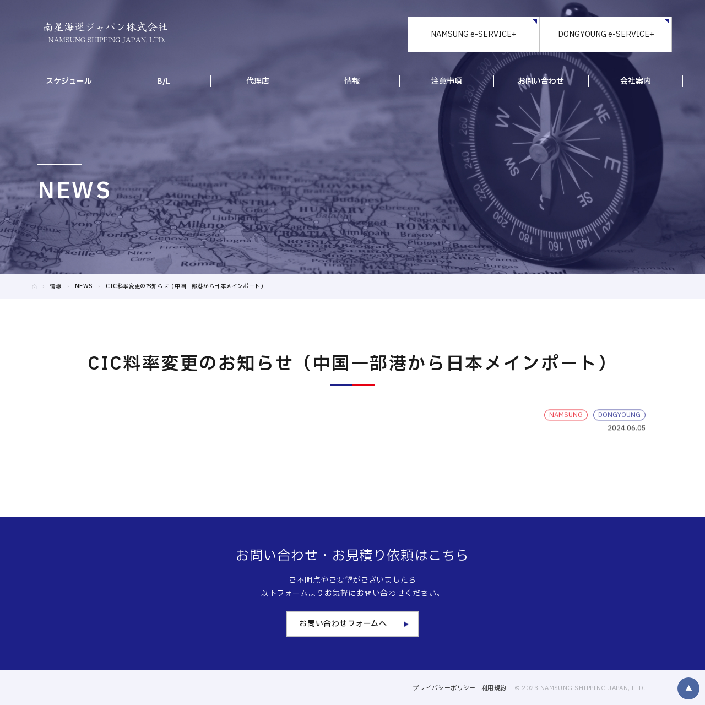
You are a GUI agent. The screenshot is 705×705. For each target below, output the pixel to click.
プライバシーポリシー (444, 688)
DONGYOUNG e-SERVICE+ (606, 34)
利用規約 (494, 688)
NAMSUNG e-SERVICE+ (474, 34)
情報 (56, 286)
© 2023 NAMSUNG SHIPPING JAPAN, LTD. (580, 688)
